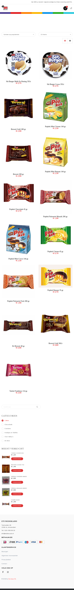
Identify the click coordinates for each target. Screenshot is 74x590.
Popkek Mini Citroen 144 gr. (55, 126)
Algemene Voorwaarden (10, 555)
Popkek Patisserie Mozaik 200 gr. (55, 217)
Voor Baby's (7, 437)
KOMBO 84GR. (15, 500)
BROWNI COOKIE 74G (17, 465)
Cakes (5, 421)
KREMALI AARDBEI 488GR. (19, 476)
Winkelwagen (17, 458)
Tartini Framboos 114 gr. (18, 391)
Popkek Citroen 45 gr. (56, 251)
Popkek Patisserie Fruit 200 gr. (18, 301)
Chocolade (7, 425)
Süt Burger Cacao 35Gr (55, 84)
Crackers (6, 429)
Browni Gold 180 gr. (18, 129)
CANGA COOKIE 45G (17, 453)
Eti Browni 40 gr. (18, 346)
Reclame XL (12, 579)
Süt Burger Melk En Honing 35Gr (18, 81)
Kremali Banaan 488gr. (19, 488)
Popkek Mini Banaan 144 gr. (55, 172)
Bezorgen (5, 551)
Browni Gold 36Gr (55, 343)
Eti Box (6, 441)
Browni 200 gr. (18, 174)
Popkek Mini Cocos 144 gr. (19, 259)
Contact (4, 564)
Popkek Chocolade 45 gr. (18, 209)
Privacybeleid (6, 559)
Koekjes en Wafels (10, 433)
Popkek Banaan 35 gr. (56, 290)
